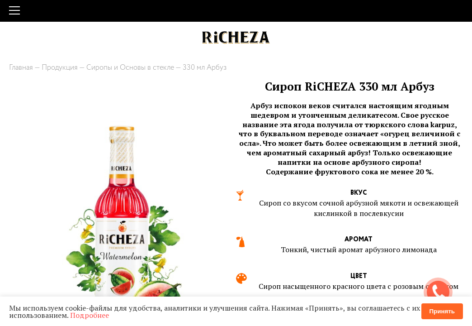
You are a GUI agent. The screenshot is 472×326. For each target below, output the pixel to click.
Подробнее (89, 315)
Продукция (60, 67)
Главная (21, 67)
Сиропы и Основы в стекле (130, 67)
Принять (442, 311)
